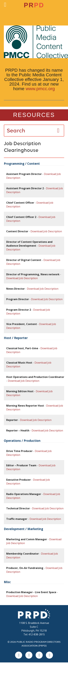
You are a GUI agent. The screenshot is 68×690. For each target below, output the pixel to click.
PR (34, 5)
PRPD (34, 613)
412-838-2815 (36, 634)
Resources (34, 115)
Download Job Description (46, 231)
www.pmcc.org (40, 88)
